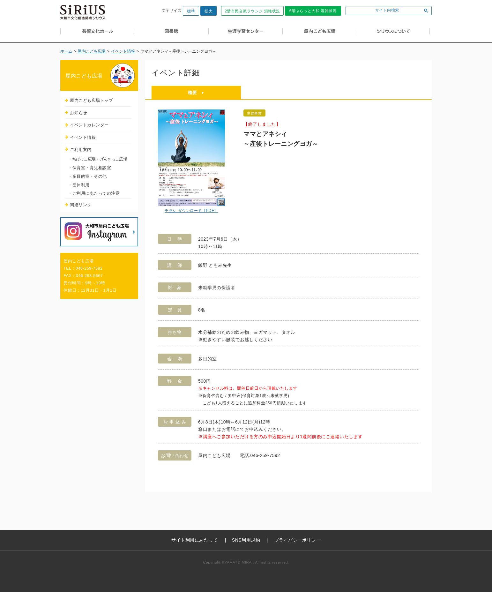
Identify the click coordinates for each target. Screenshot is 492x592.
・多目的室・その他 (87, 176)
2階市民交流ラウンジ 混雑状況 (252, 11)
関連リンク (81, 204)
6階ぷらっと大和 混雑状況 (313, 11)
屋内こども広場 (92, 51)
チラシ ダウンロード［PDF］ (191, 210)
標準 (191, 11)
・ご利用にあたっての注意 (94, 193)
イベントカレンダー (89, 125)
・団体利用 (79, 185)
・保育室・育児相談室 (89, 167)
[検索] (382, 10)
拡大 (208, 11)
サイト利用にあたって (194, 540)
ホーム (66, 51)
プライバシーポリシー (297, 540)
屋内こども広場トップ (91, 100)
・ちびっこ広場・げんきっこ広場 (97, 159)
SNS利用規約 (246, 540)
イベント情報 (123, 51)
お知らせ (78, 112)
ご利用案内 (81, 149)
